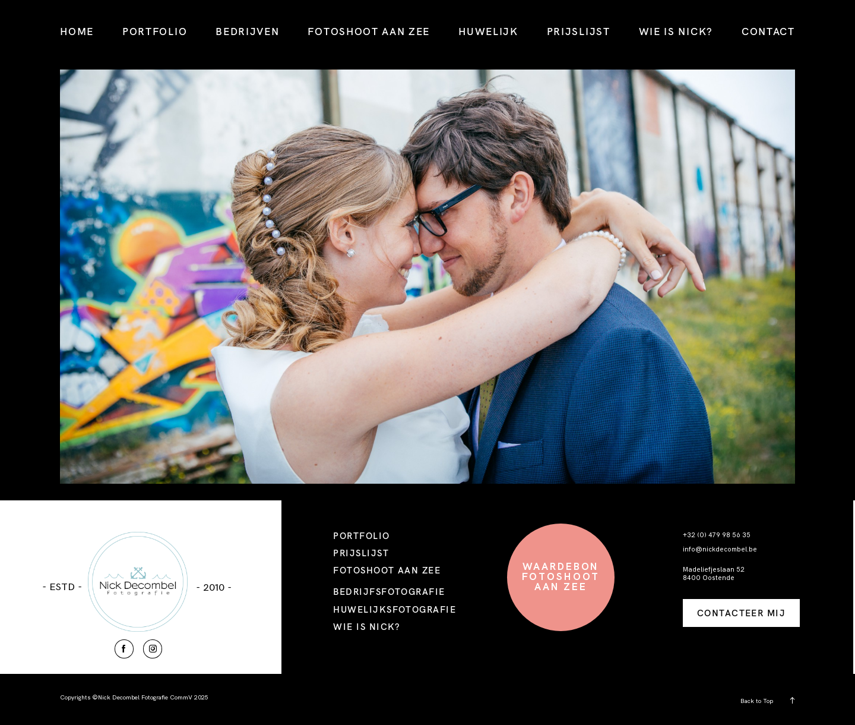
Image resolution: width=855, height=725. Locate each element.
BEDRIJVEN (247, 31)
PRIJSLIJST (578, 31)
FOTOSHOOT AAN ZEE (369, 31)
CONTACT (768, 31)
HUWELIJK (488, 31)
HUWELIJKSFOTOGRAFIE (394, 609)
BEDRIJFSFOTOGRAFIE (389, 591)
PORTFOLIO (154, 31)
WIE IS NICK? (676, 31)
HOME (77, 31)
